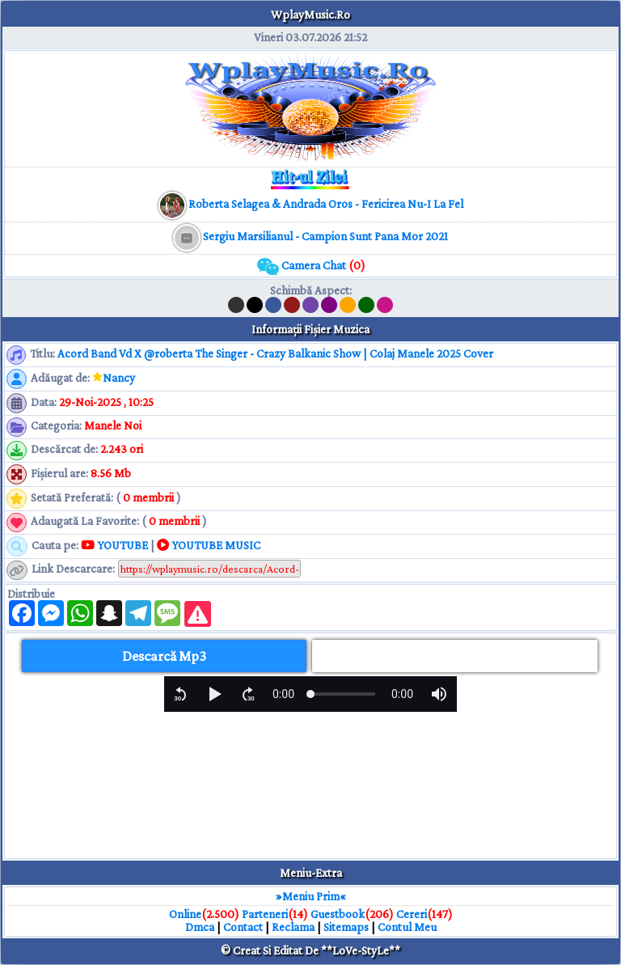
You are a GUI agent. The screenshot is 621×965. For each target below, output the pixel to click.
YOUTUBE (114, 545)
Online (185, 914)
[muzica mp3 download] (324, 203)
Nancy (119, 377)
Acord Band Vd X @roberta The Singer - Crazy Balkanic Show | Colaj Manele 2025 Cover (275, 353)
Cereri (411, 914)
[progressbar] (283, 694)
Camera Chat (310, 265)
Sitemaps (346, 927)
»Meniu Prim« (311, 896)
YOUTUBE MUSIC (208, 545)
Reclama (293, 927)
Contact (243, 927)
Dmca (199, 927)
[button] (180, 694)
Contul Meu (407, 927)
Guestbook (337, 914)
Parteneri (265, 914)
